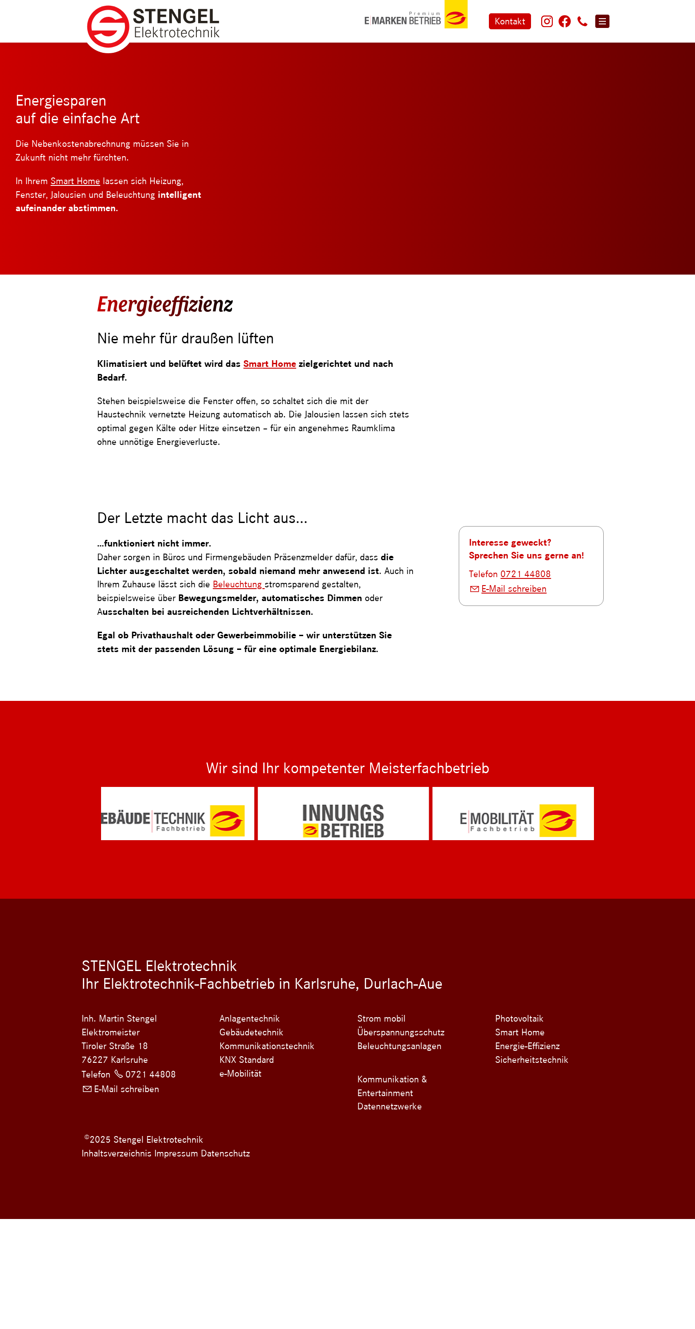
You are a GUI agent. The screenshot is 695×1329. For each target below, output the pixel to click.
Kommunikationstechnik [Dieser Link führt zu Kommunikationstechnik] (267, 1156)
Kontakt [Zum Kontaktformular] (510, 21)
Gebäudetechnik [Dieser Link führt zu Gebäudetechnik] (251, 1142)
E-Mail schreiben (514, 784)
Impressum (176, 1263)
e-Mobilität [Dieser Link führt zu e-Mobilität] (240, 1183)
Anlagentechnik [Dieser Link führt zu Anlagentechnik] (249, 1128)
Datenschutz (224, 1263)
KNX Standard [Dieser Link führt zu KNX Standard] (246, 1170)
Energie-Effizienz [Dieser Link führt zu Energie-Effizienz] (527, 1156)
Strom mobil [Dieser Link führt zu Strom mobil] (381, 1128)
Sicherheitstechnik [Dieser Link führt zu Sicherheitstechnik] (532, 1170)
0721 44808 (525, 769)
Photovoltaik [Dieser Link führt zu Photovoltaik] (519, 1128)
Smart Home (75, 181)
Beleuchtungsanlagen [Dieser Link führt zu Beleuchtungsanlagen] (399, 1156)
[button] (547, 21)
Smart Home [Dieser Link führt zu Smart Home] (520, 1142)
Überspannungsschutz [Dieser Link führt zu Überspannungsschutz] (401, 1142)
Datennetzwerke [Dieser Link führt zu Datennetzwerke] (389, 1216)
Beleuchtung (239, 584)
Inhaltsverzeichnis (117, 1263)
